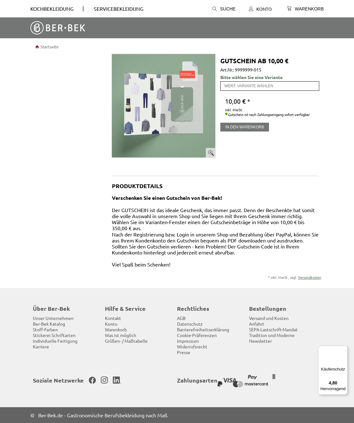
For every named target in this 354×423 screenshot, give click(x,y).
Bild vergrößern (210, 152)
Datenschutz (190, 324)
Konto (260, 9)
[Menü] (344, 349)
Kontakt (113, 318)
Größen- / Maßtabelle (126, 341)
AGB (181, 318)
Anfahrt (256, 324)
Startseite (46, 46)
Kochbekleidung (52, 8)
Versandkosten (309, 277)
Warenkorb (116, 329)
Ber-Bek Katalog (49, 324)
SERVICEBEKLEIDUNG (118, 8)
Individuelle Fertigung (55, 341)
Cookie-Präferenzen (197, 335)
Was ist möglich (120, 335)
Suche (223, 9)
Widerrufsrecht (192, 346)
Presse (183, 352)
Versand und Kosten (269, 318)
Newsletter (260, 341)
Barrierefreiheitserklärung (203, 329)
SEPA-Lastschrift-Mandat (273, 329)
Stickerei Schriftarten (54, 335)
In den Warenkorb (244, 127)
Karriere (41, 346)
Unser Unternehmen (53, 318)
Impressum (188, 341)
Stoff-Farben (45, 329)
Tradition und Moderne (272, 335)
